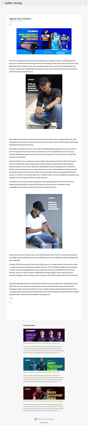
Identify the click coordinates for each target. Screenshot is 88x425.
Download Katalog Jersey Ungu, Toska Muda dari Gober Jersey (41, 343)
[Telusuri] (24, 3)
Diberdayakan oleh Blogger (44, 419)
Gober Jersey (13, 2)
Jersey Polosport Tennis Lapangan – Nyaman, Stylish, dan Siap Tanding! (43, 401)
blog (11, 298)
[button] (10, 24)
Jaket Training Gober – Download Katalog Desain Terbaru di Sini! (41, 372)
